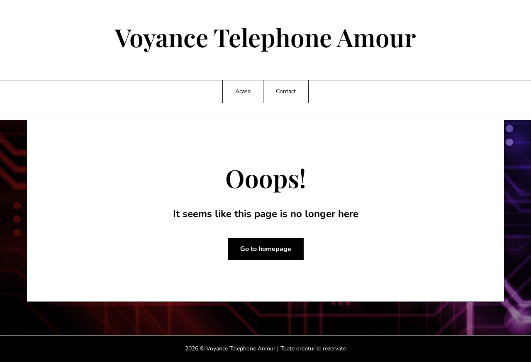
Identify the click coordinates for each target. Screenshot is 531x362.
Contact (286, 91)
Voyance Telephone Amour (265, 37)
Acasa (243, 91)
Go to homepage (265, 248)
